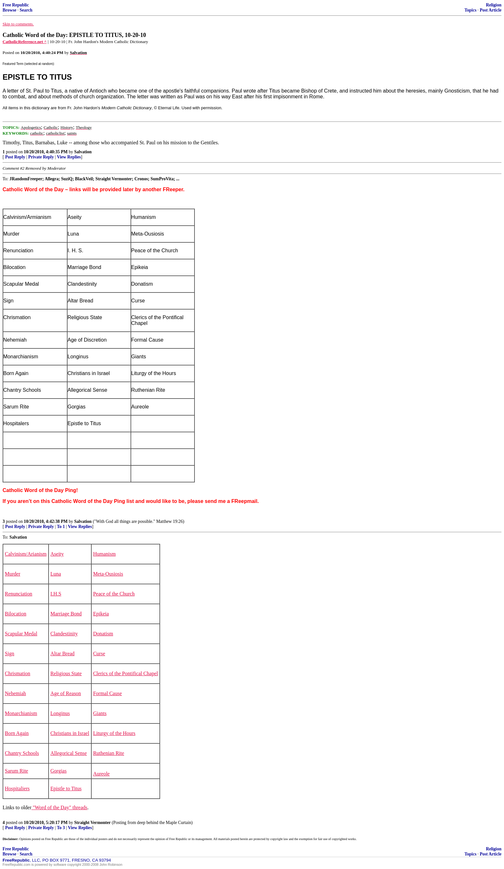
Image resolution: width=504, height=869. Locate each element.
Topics (470, 10)
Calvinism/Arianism (26, 554)
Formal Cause (107, 693)
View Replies (69, 157)
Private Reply (41, 157)
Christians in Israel (69, 733)
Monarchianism (21, 713)
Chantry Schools (22, 753)
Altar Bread (62, 653)
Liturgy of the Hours (114, 733)
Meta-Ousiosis (108, 574)
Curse (99, 653)
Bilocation (15, 613)
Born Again (17, 733)
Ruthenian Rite (108, 753)
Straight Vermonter (92, 822)
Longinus (60, 713)
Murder (12, 574)
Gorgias (58, 771)
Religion (493, 5)
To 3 (61, 827)
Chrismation (17, 673)
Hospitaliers (17, 788)
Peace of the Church (114, 593)
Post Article (490, 10)
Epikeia (101, 613)
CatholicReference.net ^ (25, 41)
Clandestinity (64, 633)
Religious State (66, 673)
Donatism (103, 633)
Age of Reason (65, 693)
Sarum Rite (16, 771)
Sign (9, 653)
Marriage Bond (66, 613)
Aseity (57, 554)
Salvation (83, 151)
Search (26, 10)
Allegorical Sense (68, 753)
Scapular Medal (21, 633)
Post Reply (15, 157)
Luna (55, 574)
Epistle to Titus (66, 788)
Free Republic (16, 5)
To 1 (61, 526)
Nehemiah (15, 693)
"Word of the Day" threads (59, 807)
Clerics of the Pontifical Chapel (125, 673)
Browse (9, 10)
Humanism (104, 554)
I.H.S (55, 593)
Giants (100, 713)
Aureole (101, 773)
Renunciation (18, 593)
